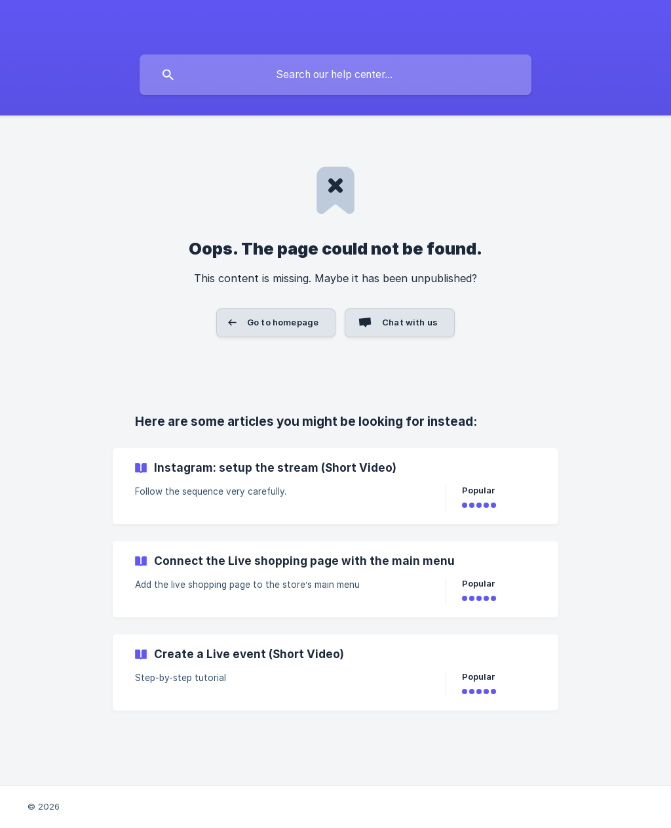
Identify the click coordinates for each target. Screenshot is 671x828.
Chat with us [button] (410, 322)
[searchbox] (335, 74)
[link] (335, 486)
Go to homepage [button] (282, 322)
